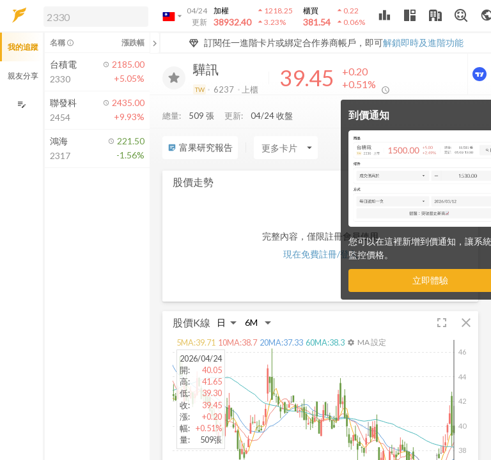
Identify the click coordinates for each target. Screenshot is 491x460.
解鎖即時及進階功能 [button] (423, 42)
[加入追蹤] (173, 77)
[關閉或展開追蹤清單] (154, 43)
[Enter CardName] (286, 147)
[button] (93, 16)
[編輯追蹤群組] (21, 104)
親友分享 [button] (23, 75)
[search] (95, 16)
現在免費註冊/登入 (320, 254)
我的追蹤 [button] (23, 47)
